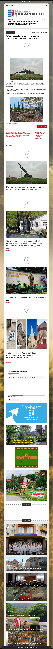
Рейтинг (44, 32)
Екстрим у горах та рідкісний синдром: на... (22, 615)
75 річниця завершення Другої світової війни (26, 297)
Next (46, 19)
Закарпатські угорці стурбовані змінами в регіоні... (25, 643)
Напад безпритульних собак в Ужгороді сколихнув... (25, 569)
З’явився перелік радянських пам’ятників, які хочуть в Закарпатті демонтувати (25, 188)
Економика (10, 581)
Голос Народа (10, 565)
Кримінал (9, 595)
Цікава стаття (42, 126)
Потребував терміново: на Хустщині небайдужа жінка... (26, 629)
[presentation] (9, 378)
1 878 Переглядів (35, 32)
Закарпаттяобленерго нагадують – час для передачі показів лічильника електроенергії (40, 135)
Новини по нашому (11, 625)
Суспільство (15, 123)
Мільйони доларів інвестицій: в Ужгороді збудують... (25, 585)
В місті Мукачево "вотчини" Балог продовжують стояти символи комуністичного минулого (21, 355)
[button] (9, 378)
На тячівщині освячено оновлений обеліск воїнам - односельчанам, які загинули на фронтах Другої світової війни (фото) (25, 243)
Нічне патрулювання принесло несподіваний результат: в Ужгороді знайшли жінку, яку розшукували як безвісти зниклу (22, 23)
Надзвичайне (10, 611)
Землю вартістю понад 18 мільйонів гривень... (23, 599)
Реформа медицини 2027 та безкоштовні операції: (19, 551)
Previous (44, 19)
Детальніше (9, 194)
